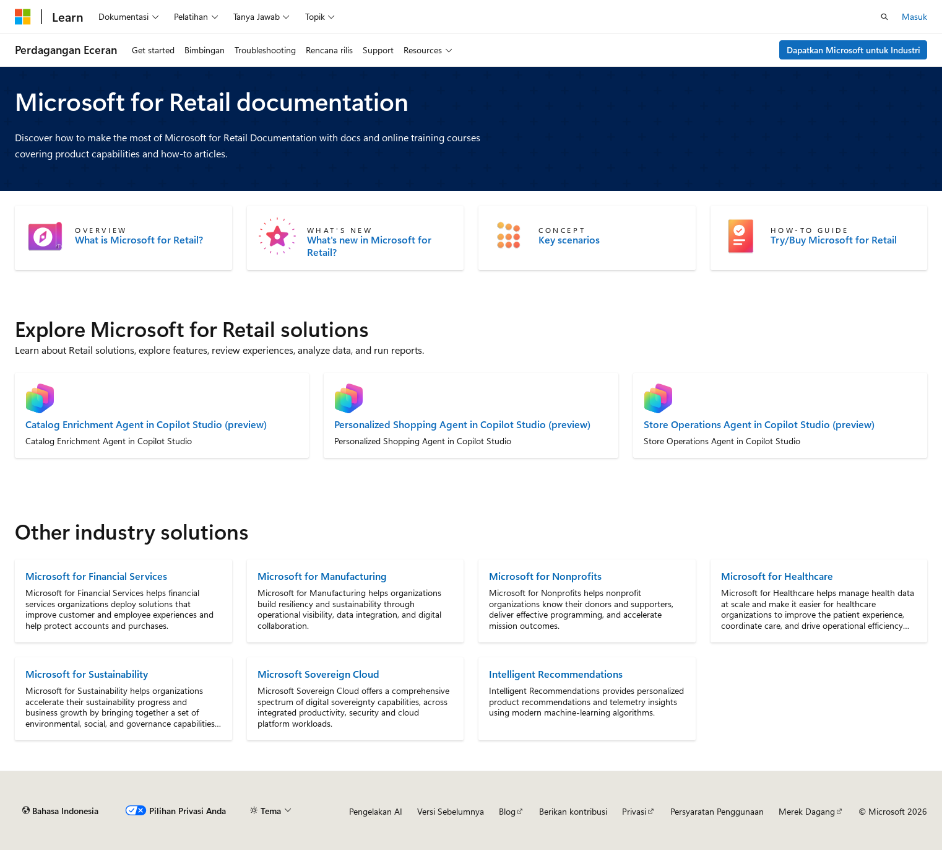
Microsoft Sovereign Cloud (318, 673)
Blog (507, 811)
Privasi (634, 811)
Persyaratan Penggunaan (717, 811)
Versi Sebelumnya (450, 811)
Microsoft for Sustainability (86, 673)
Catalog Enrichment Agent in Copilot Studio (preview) (146, 424)
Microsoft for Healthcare (777, 575)
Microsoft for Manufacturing (322, 575)
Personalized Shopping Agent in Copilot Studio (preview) (462, 424)
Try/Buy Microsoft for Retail (834, 240)
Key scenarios (569, 240)
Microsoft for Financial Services (96, 575)
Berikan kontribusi (573, 811)
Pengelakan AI (375, 811)
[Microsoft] (23, 17)
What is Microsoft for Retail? (139, 240)
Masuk (914, 16)
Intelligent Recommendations (556, 673)
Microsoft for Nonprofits (545, 575)
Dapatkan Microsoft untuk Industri (853, 50)
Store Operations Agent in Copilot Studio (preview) (759, 424)
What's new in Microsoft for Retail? (369, 246)
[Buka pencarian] (884, 17)
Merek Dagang (807, 811)
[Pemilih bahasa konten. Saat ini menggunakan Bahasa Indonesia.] (60, 811)
